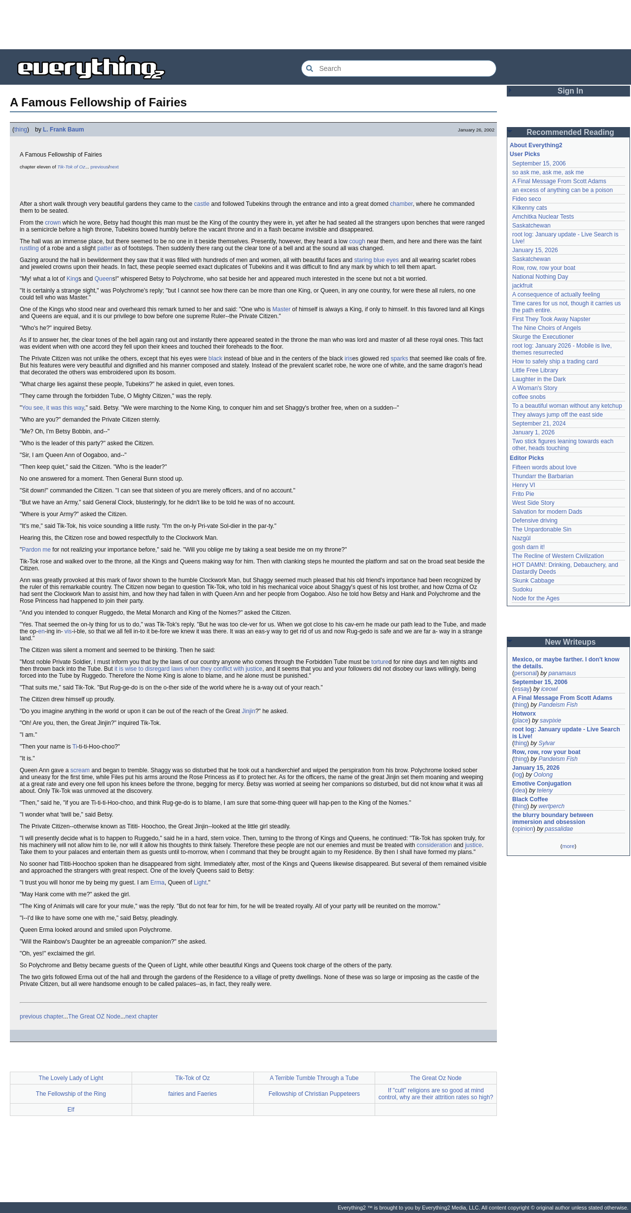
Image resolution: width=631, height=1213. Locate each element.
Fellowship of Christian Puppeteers (314, 1093)
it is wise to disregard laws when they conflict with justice (188, 668)
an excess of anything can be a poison (562, 190)
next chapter (141, 1016)
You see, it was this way (53, 407)
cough (357, 241)
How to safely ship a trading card (555, 361)
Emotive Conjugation (541, 783)
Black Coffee (530, 799)
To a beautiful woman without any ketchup (567, 405)
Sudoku (522, 589)
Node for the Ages (536, 598)
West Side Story (533, 502)
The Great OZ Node (94, 1016)
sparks (399, 358)
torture (379, 661)
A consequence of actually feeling (556, 294)
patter (104, 248)
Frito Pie (523, 494)
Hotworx (524, 713)
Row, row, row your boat (543, 267)
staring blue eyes (376, 260)
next (114, 166)
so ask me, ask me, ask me (548, 172)
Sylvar (546, 743)
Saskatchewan (531, 225)
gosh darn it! (528, 547)
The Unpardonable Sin (541, 529)
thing (20, 129)
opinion (523, 828)
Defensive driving (535, 520)
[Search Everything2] (398, 68)
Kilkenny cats (529, 207)
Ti (74, 746)
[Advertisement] (315, 24)
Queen (103, 278)
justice (473, 845)
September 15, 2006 (539, 163)
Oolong (543, 774)
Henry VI (523, 485)
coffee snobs (529, 396)
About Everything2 (536, 145)
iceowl (549, 689)
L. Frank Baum (63, 129)
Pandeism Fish (557, 704)
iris (348, 358)
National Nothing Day (540, 276)
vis (68, 631)
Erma (157, 882)
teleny (545, 790)
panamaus (562, 673)
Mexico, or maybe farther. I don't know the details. (566, 663)
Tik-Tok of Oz (71, 166)
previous (99, 166)
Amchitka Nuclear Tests (543, 216)
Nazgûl (521, 538)
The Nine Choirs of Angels (546, 328)
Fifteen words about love (544, 467)
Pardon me (36, 549)
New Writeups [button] (570, 642)
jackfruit (522, 285)
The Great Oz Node (436, 1078)
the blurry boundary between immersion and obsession (553, 818)
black (215, 358)
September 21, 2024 (539, 423)
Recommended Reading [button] (570, 132)
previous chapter (41, 1016)
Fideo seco (526, 199)
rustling (29, 248)
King (72, 278)
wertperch (551, 806)
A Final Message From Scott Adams (559, 181)
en (41, 631)
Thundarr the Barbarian (542, 476)
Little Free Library (535, 370)
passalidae (559, 828)
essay (521, 689)
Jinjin (248, 711)
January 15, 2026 (535, 250)
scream (80, 770)
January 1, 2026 (533, 432)
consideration (434, 845)
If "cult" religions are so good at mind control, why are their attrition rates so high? (436, 1094)
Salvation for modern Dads (547, 511)
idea (520, 790)
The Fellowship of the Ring (71, 1093)
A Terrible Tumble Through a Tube (314, 1078)
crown (53, 222)
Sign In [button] (570, 91)
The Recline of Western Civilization (558, 556)
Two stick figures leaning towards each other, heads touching (562, 445)
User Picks (525, 154)
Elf (71, 1109)
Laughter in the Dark (539, 379)
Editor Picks (527, 458)
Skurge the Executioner (543, 336)
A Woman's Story (534, 388)
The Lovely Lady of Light (70, 1078)
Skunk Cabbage (533, 580)
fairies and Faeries (192, 1093)
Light (200, 882)
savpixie (550, 720)
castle (202, 203)
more (568, 846)
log (518, 774)
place (521, 720)
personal (525, 673)
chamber (401, 203)
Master (282, 309)
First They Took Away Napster (551, 319)
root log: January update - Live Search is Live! (566, 733)
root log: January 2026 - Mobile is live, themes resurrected (562, 349)
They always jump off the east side (557, 414)
